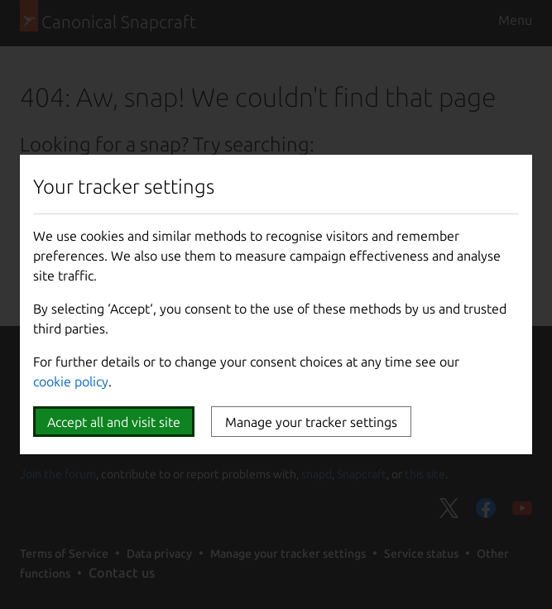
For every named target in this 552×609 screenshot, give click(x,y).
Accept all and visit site (113, 422)
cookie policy (70, 381)
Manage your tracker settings (311, 422)
